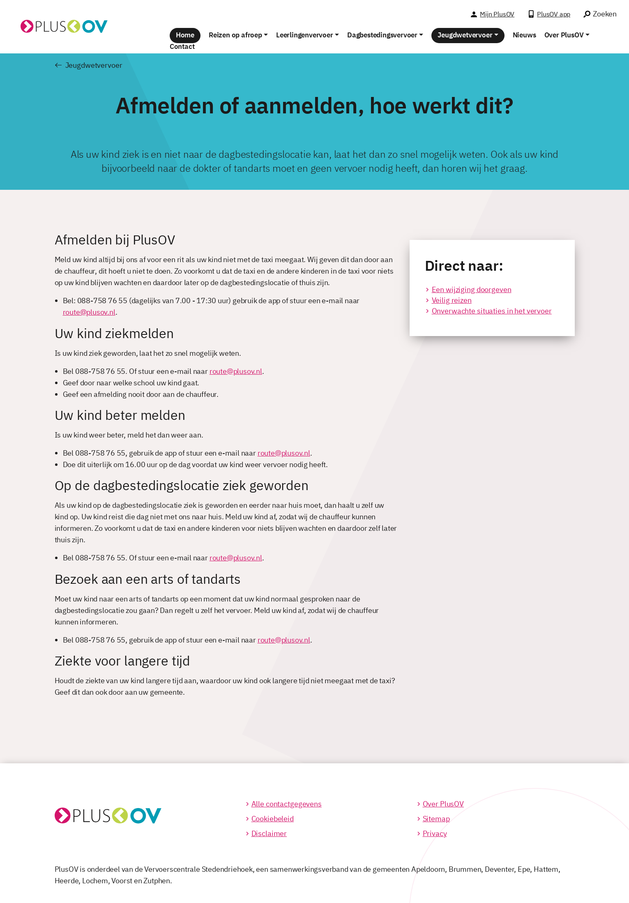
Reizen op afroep (235, 34)
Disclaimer (269, 833)
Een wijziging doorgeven (471, 289)
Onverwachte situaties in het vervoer (492, 311)
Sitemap (436, 818)
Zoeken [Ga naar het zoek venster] (605, 13)
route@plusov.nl (89, 312)
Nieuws (524, 34)
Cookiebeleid (272, 818)
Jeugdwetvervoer (465, 34)
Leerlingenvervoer (304, 34)
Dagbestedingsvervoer (382, 34)
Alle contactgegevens (286, 804)
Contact (182, 46)
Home (185, 34)
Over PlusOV (564, 34)
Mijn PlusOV (497, 14)
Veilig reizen (452, 300)
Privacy (435, 833)
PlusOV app (553, 14)
